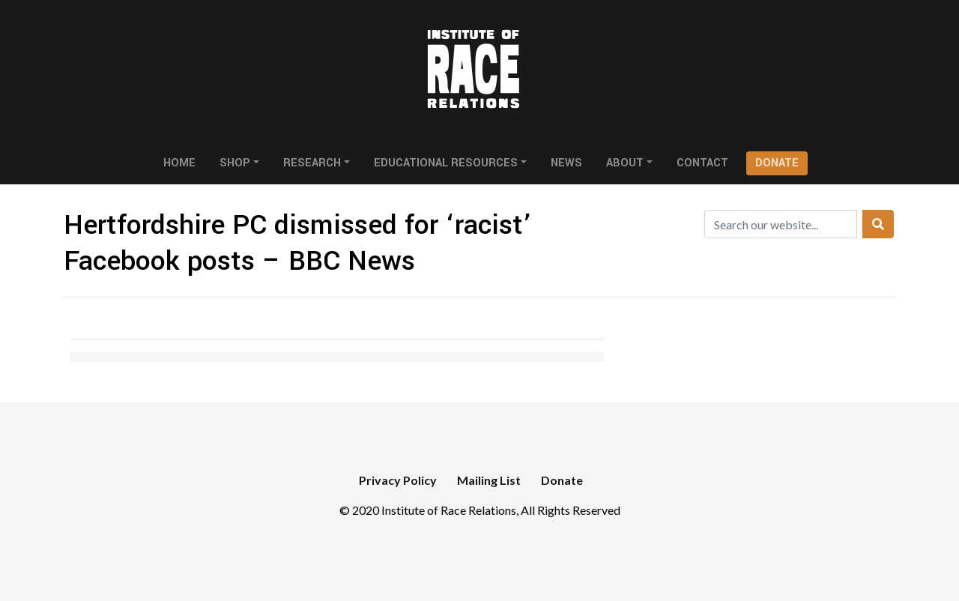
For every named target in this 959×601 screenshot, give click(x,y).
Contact (702, 163)
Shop (235, 163)
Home (179, 163)
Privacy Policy (398, 480)
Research (312, 163)
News (566, 163)
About (625, 163)
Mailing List (489, 480)
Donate (777, 163)
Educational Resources (446, 163)
